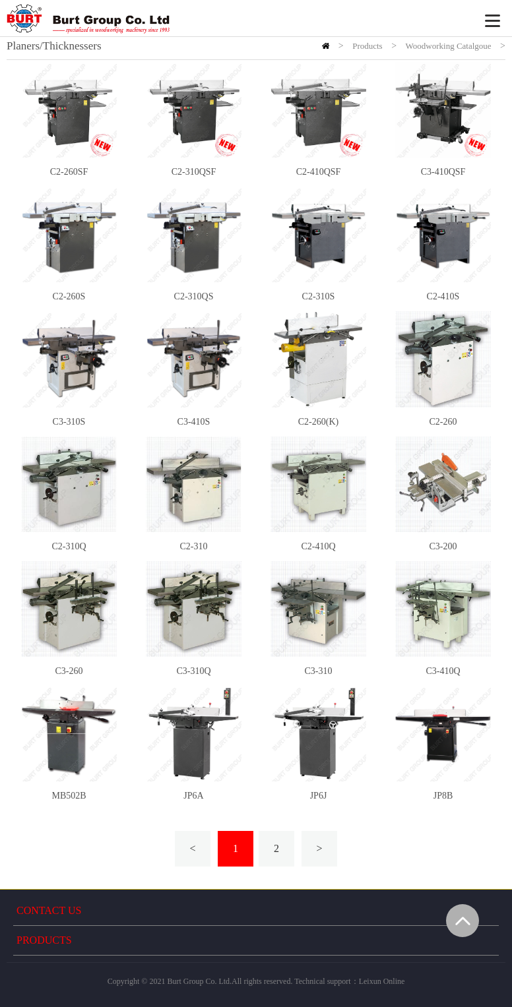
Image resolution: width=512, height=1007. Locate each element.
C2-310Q (68, 546)
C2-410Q (318, 546)
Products (367, 46)
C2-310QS (194, 296)
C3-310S (69, 422)
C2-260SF (69, 172)
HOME (325, 46)
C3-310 (319, 671)
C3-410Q (443, 671)
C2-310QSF (194, 172)
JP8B (443, 796)
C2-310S (318, 296)
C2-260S (69, 296)
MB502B (68, 796)
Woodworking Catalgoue (449, 46)
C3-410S (193, 422)
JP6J (318, 796)
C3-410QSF (443, 172)
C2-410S (443, 296)
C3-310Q (193, 671)
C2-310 (194, 546)
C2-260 (443, 422)
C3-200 (443, 546)
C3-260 (69, 671)
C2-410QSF (318, 172)
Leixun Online (382, 981)
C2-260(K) (318, 422)
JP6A (193, 796)
